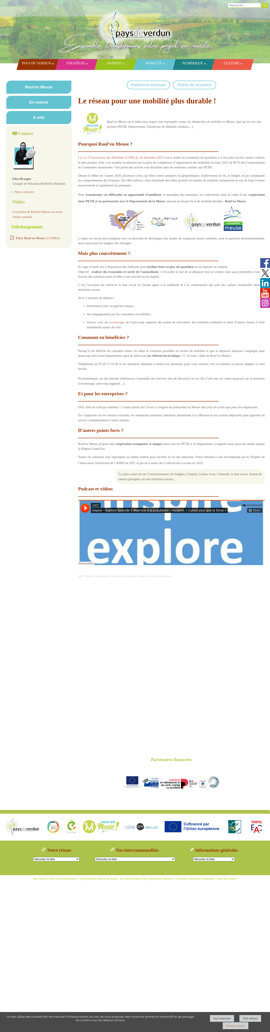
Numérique (192, 63)
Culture (231, 63)
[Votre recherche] (244, 5)
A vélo (38, 117)
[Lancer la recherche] (265, 5)
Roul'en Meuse (38, 87)
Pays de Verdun (36, 63)
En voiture (38, 102)
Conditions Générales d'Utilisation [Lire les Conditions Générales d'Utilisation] (194, 878)
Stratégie (75, 63)
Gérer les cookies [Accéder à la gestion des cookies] (226, 878)
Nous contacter (24, 192)
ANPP (81, 576)
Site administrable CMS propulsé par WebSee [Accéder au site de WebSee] (146, 878)
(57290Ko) (38, 238)
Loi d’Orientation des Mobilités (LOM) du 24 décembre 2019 (123, 157)
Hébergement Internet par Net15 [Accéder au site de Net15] (99, 878)
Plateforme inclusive (148, 85)
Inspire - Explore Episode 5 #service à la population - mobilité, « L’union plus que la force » (129, 576)
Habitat (114, 63)
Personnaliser (235, 1025)
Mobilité (153, 63)
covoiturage (116, 322)
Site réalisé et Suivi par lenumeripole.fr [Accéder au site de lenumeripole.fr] (55, 878)
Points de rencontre (194, 85)
